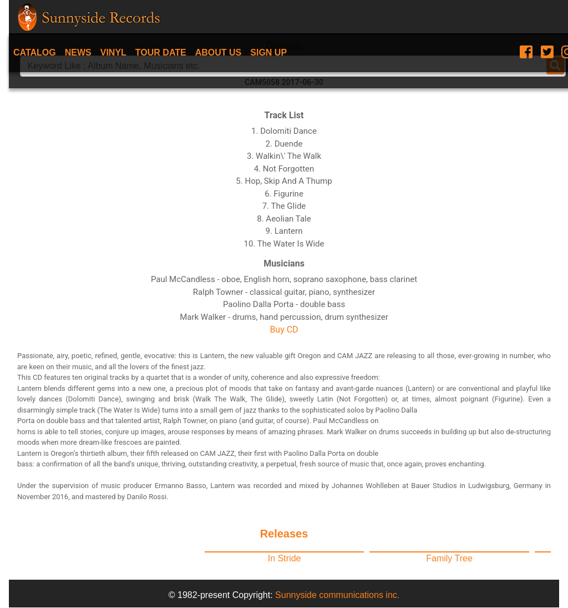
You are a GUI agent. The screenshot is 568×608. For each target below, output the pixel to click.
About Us (218, 52)
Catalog (34, 52)
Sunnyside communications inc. (337, 595)
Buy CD (284, 329)
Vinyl (113, 52)
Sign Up (268, 52)
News (78, 52)
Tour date (160, 52)
